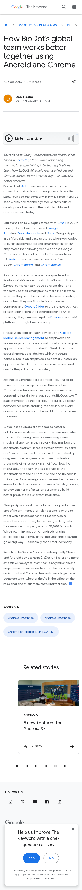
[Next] (76, 25)
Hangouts (33, 233)
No (51, 864)
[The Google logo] (14, 823)
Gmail (61, 223)
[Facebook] (47, 801)
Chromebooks (24, 265)
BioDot (23, 160)
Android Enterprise (21, 618)
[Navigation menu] (7, 7)
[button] (74, 82)
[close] (73, 834)
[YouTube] (35, 801)
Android (14, 259)
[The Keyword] (6, 25)
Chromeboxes (51, 265)
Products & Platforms (38, 25)
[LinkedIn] (59, 801)
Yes (32, 864)
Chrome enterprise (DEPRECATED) (31, 632)
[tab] (17, 766)
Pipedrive (56, 317)
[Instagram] (10, 801)
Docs (50, 233)
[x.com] (22, 801)
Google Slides (34, 306)
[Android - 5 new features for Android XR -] (48, 717)
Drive (20, 233)
